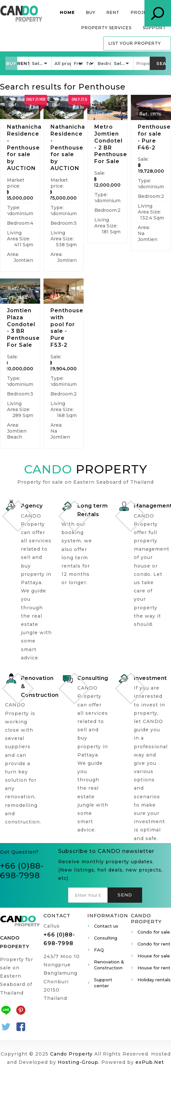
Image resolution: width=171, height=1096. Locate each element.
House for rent (153, 967)
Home (67, 12)
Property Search (157, 13)
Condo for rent (153, 943)
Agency (32, 506)
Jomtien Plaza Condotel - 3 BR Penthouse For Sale (23, 327)
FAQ (99, 949)
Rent (113, 12)
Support (154, 27)
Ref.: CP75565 (18, 109)
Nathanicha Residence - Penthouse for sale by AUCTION (24, 147)
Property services (106, 27)
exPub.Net (149, 1062)
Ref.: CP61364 (18, 293)
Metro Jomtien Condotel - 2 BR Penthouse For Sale (110, 144)
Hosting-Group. (79, 1062)
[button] (11, 63)
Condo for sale (153, 932)
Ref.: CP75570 (62, 109)
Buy (90, 12)
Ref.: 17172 (63, 297)
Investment (150, 678)
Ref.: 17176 (150, 114)
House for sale (153, 955)
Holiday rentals (154, 979)
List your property (135, 43)
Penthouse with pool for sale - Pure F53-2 (66, 327)
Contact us (106, 926)
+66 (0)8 (17, 866)
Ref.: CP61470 (111, 114)
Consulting (92, 678)
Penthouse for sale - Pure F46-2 (154, 137)
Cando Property (71, 1054)
